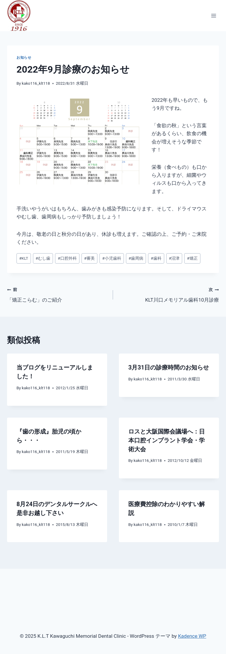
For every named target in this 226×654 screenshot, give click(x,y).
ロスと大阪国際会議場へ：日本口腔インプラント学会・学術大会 (166, 440)
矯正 (192, 258)
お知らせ (23, 57)
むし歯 (43, 258)
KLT (23, 258)
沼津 (174, 258)
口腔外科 (67, 258)
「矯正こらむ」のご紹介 (57, 294)
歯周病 (136, 258)
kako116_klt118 (36, 83)
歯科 (156, 258)
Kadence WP (192, 636)
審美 (89, 258)
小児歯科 (111, 258)
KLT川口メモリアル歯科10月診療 (168, 294)
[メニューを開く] (213, 15)
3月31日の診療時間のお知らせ (168, 367)
